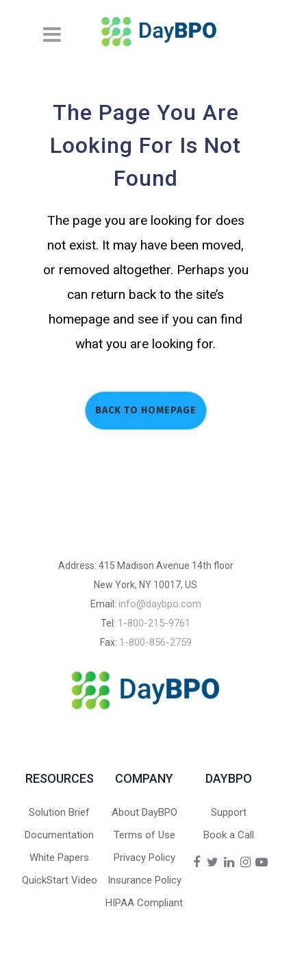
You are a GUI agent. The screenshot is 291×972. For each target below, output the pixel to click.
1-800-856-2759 (155, 642)
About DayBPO (144, 812)
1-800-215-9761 (154, 623)
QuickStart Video (59, 880)
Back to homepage (146, 410)
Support (228, 812)
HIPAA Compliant (144, 902)
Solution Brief (59, 812)
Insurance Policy (144, 880)
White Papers (59, 857)
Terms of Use (144, 834)
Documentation (59, 834)
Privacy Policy (144, 857)
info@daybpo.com (159, 604)
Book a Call (228, 834)
